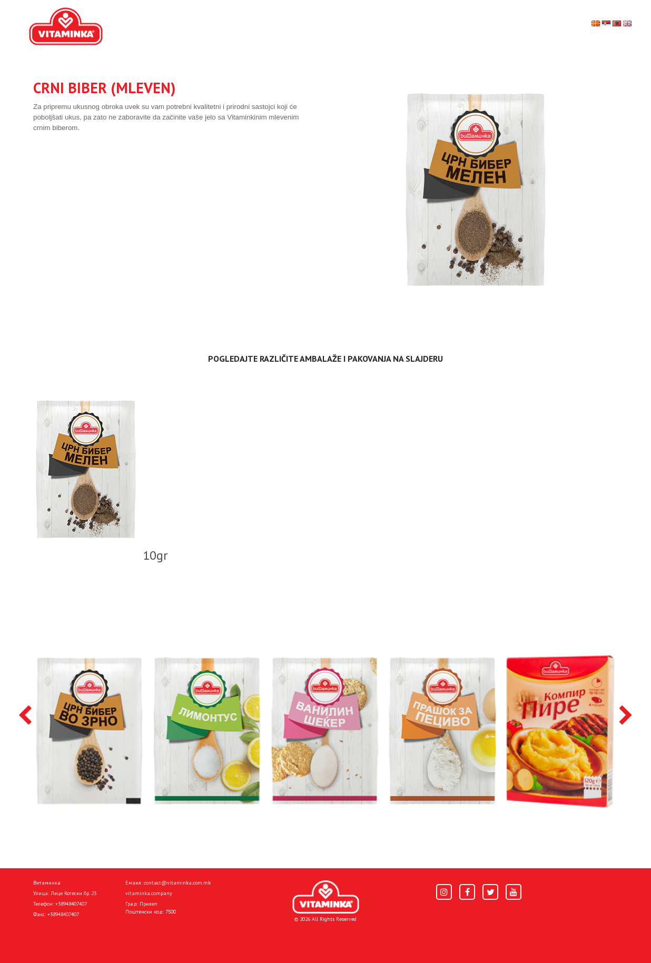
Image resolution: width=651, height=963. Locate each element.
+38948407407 (71, 903)
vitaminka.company (148, 893)
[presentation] (25, 716)
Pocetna (48, 937)
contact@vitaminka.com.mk (177, 882)
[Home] (325, 897)
